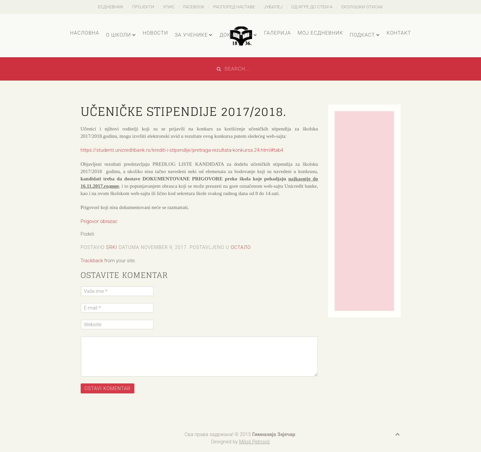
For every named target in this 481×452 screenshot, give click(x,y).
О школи (118, 35)
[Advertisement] (364, 211)
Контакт (399, 33)
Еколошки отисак (362, 6)
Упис (168, 6)
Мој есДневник (320, 33)
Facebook (193, 6)
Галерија (277, 33)
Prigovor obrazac (99, 221)
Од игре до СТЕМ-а (312, 6)
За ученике (191, 35)
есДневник (111, 6)
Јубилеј (273, 6)
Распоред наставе (234, 6)
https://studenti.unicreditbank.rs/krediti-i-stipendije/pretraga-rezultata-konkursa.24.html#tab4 (182, 150)
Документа (235, 35)
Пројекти (143, 6)
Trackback (92, 261)
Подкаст (362, 35)
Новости (155, 33)
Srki (111, 247)
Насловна (84, 33)
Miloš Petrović (254, 442)
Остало (241, 247)
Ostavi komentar (108, 388)
